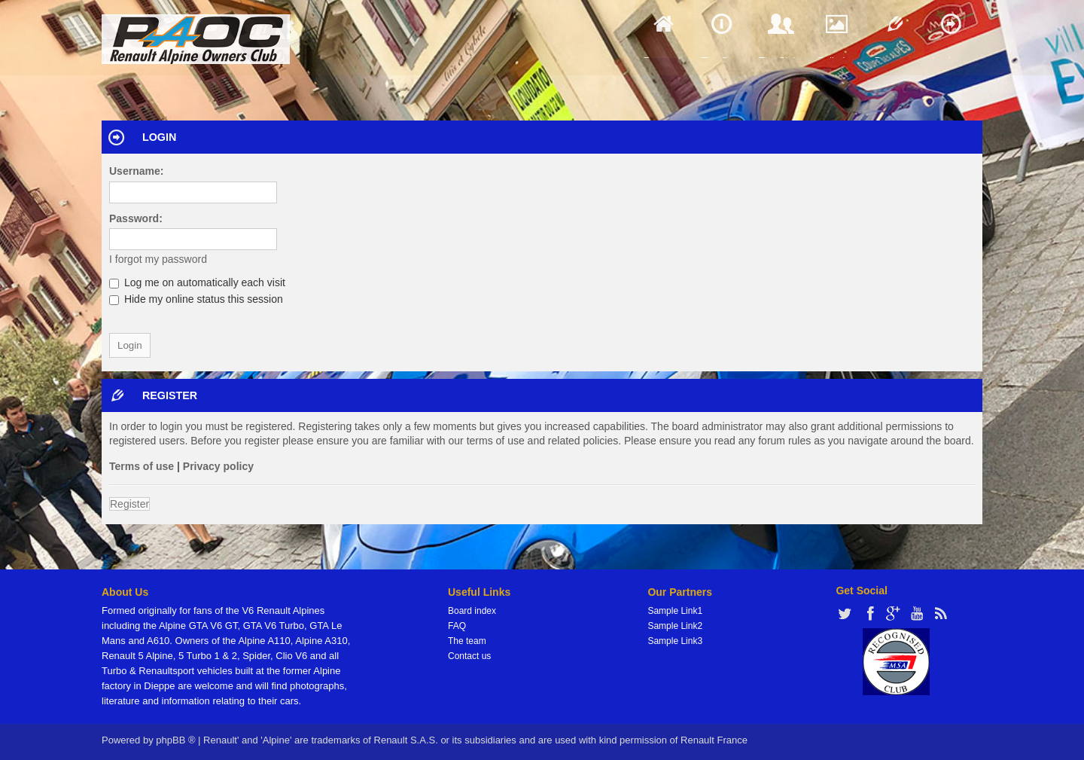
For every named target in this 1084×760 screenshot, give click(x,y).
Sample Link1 (674, 611)
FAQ (457, 626)
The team (467, 641)
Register (129, 504)
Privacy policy (218, 466)
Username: (136, 171)
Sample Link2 (674, 626)
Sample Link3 (674, 641)
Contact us (469, 656)
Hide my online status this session (196, 299)
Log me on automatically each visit (197, 282)
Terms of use (141, 466)
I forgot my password (158, 259)
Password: (136, 218)
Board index (472, 611)
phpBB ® (175, 740)
